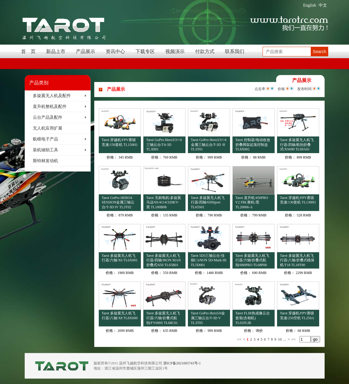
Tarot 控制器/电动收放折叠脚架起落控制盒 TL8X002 (252, 144)
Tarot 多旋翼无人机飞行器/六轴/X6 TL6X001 (120, 258)
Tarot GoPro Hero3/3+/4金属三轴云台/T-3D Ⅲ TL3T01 (208, 144)
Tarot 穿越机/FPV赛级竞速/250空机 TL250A (297, 315)
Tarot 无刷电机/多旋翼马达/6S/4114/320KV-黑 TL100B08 (163, 202)
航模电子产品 (45, 139)
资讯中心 (115, 51)
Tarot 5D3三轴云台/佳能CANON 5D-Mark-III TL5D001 (208, 260)
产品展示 (85, 51)
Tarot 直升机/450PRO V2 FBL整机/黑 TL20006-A (251, 202)
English (309, 5)
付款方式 (204, 51)
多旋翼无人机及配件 (52, 95)
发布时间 (304, 89)
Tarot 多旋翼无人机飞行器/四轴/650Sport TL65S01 (208, 202)
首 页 (28, 51)
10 (280, 339)
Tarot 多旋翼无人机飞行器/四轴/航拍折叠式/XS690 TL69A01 (297, 144)
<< (239, 339)
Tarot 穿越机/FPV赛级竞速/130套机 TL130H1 (298, 200)
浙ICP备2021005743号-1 (182, 363)
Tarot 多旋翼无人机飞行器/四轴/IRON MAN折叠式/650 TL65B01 (163, 260)
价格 (281, 89)
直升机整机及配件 (50, 106)
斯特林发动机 (45, 161)
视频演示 (175, 51)
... (284, 339)
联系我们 (234, 51)
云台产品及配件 (47, 117)
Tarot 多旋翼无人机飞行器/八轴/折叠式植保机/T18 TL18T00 (297, 260)
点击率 (259, 89)
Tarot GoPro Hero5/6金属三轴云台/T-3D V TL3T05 (208, 318)
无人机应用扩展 (47, 128)
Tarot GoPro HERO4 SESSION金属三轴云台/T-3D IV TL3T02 (118, 202)
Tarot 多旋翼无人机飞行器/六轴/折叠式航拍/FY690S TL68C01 (163, 318)
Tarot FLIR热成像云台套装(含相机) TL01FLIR (252, 318)
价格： (112, 157)
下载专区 (145, 51)
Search (319, 51)
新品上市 (55, 51)
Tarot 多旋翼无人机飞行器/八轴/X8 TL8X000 (120, 315)
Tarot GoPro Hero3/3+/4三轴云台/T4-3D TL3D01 (164, 144)
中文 (323, 5)
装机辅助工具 (45, 150)
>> (293, 339)
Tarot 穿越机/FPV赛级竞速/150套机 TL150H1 (120, 142)
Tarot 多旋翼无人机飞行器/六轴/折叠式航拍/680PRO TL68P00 (252, 260)
